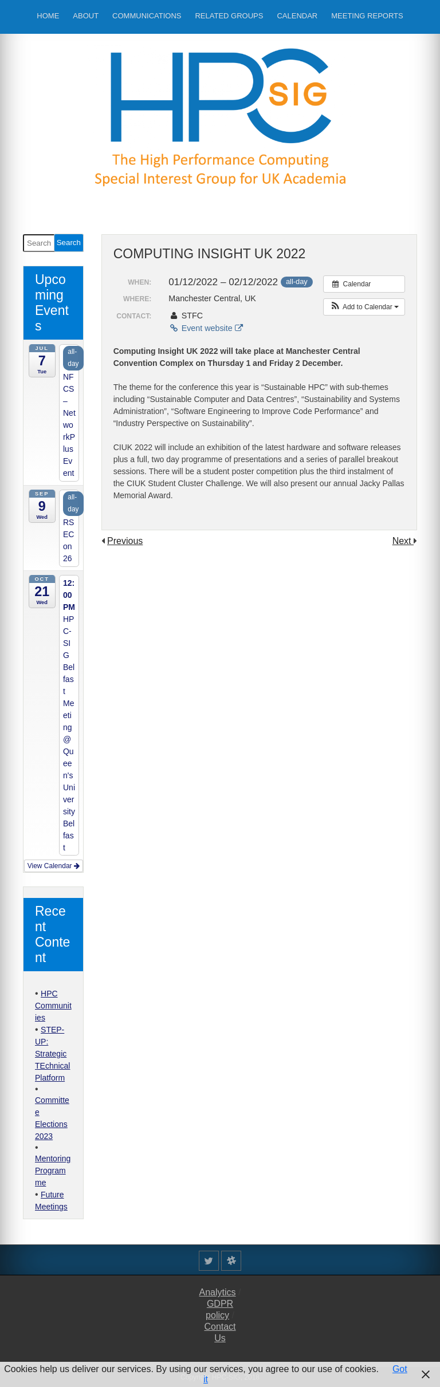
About (86, 15)
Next (403, 541)
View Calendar (54, 866)
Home (48, 15)
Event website (205, 328)
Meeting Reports (367, 15)
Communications (146, 15)
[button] (364, 307)
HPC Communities (53, 1005)
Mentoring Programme (52, 1170)
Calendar (297, 15)
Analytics (217, 1292)
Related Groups (229, 15)
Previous (125, 541)
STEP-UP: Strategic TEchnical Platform (52, 1053)
